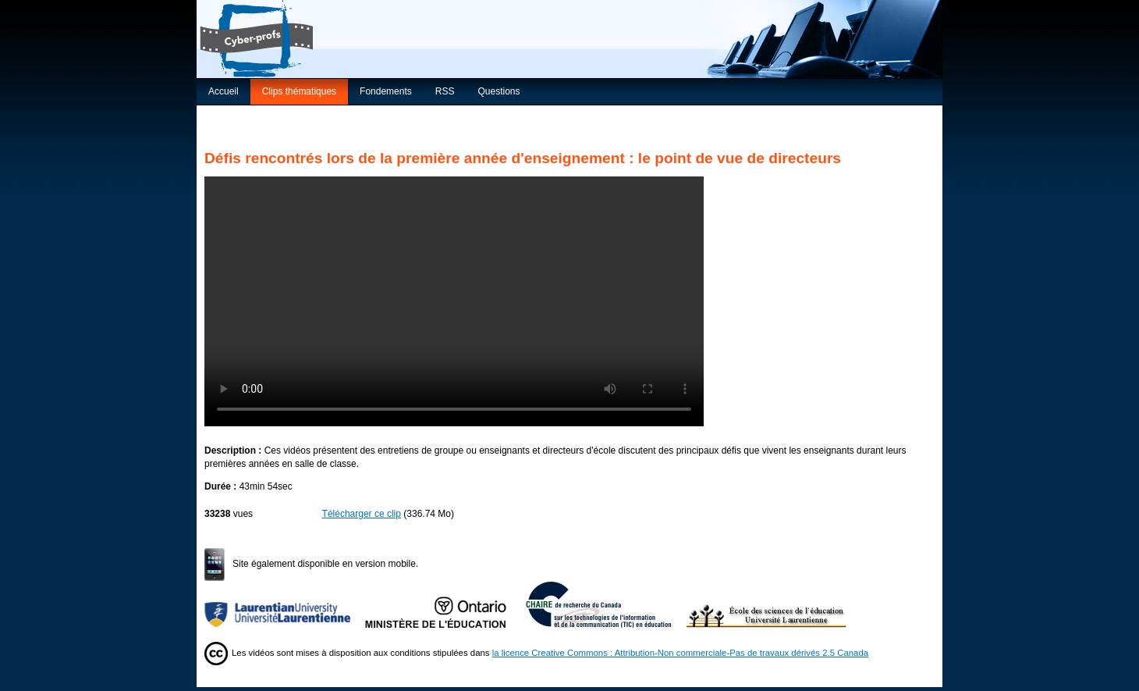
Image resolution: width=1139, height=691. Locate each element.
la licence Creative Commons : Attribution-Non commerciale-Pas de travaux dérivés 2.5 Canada (680, 652)
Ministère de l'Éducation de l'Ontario (445, 604)
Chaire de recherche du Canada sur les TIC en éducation (606, 604)
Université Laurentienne (284, 604)
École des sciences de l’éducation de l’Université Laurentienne (767, 604)
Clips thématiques (299, 91)
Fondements (386, 91)
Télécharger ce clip (361, 513)
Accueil (223, 91)
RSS (445, 91)
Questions (498, 91)
